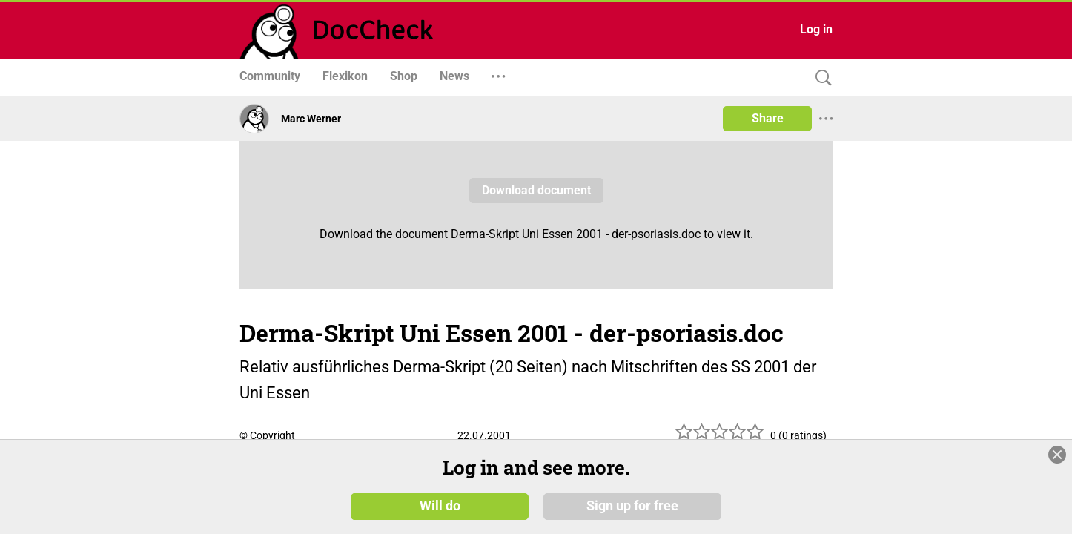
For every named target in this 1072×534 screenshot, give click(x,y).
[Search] (820, 78)
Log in (816, 29)
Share (768, 118)
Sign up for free (632, 505)
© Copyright (267, 435)
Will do (440, 505)
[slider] (719, 437)
